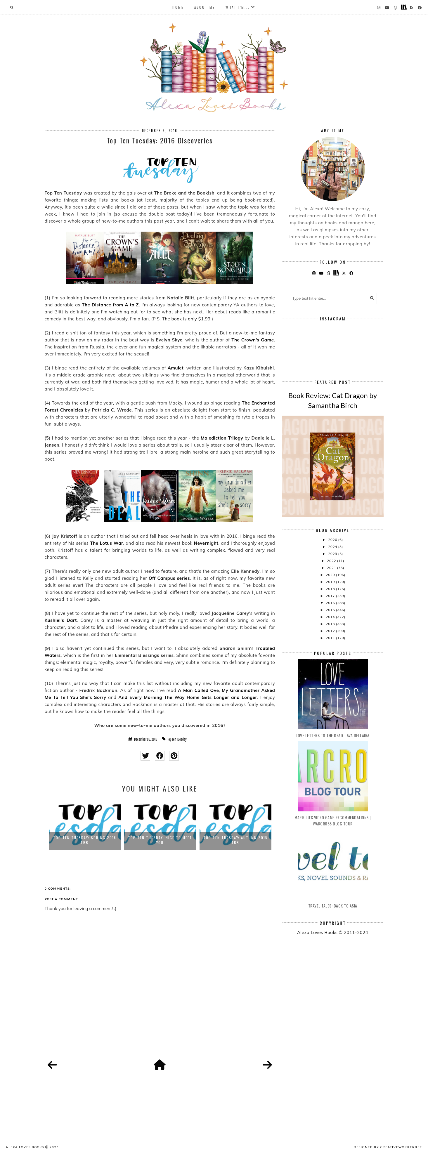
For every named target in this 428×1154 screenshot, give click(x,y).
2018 (331, 588)
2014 (331, 617)
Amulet (175, 368)
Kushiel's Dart (61, 620)
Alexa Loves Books (25, 1147)
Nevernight (206, 543)
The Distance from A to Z (110, 305)
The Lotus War (106, 543)
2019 (331, 581)
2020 (331, 574)
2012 (331, 631)
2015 (331, 610)
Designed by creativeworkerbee (388, 1147)
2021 (332, 567)
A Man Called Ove (198, 690)
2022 (332, 560)
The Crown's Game (252, 340)
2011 (331, 638)
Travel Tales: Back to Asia (332, 906)
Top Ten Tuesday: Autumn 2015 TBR (235, 840)
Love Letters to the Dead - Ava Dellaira (333, 735)
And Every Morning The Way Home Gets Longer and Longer (187, 697)
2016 (331, 603)
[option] (84, 824)
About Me (204, 7)
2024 (333, 546)
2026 (333, 539)
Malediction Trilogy (222, 438)
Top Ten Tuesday (177, 739)
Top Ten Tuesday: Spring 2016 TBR (84, 840)
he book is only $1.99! (188, 319)
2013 (331, 624)
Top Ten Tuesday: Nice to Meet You (160, 840)
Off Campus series (169, 578)
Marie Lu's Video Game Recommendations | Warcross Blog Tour (332, 820)
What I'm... (238, 7)
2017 (331, 596)
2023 (333, 553)
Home (178, 7)
